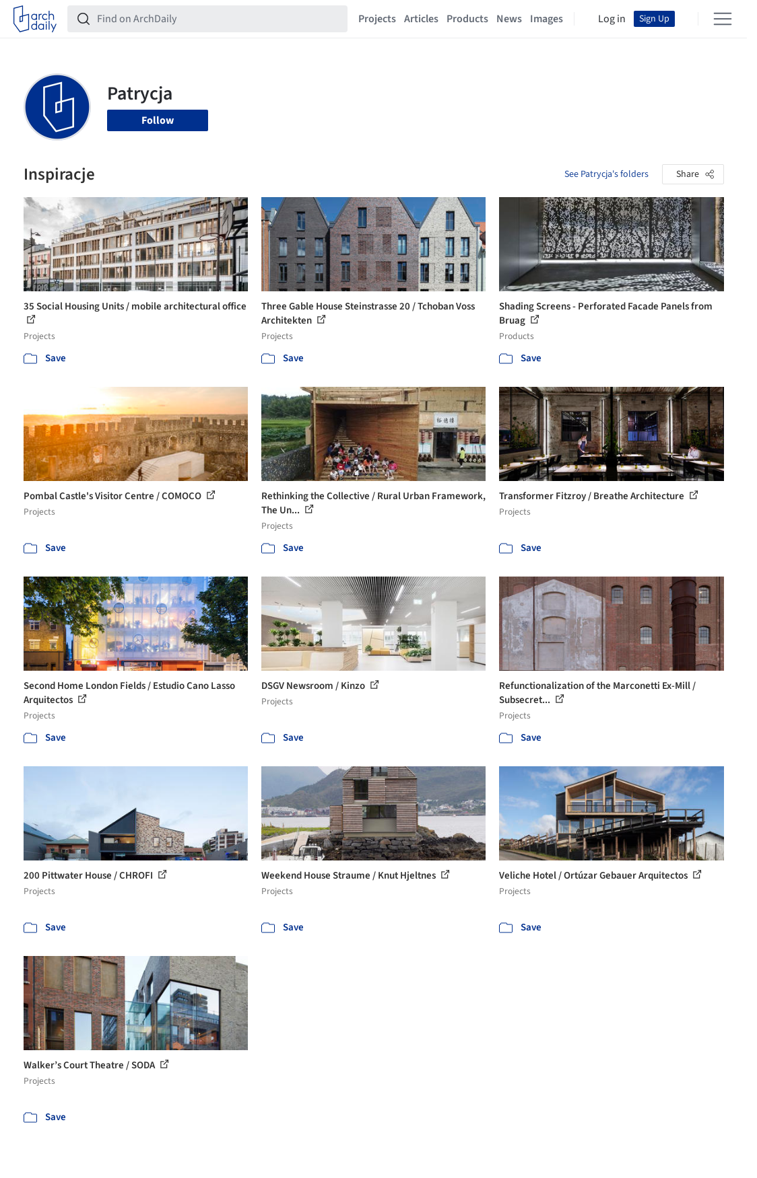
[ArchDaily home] (35, 18)
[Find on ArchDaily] (218, 19)
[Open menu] (722, 19)
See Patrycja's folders (606, 174)
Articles (421, 18)
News (509, 18)
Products (467, 18)
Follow (157, 120)
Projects (377, 18)
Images (546, 18)
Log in (612, 18)
